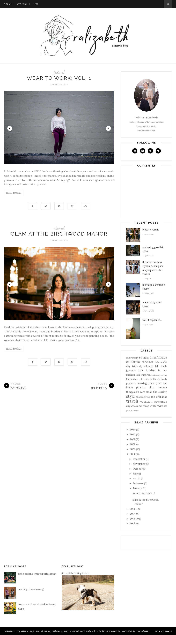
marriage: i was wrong (31, 589)
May (135, 473)
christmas (147, 361)
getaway (131, 370)
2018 (132, 508)
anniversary (132, 357)
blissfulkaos (158, 357)
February (138, 483)
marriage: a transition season (153, 286)
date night (161, 361)
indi (138, 374)
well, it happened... (152, 319)
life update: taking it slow (75, 573)
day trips (132, 366)
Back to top (163, 631)
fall (157, 366)
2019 (132, 454)
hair (141, 370)
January (137, 488)
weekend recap (140, 405)
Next (108, 128)
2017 (132, 513)
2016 (132, 518)
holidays (150, 370)
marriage (142, 383)
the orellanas (159, 396)
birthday (144, 357)
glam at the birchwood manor (59, 234)
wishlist (162, 405)
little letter (144, 379)
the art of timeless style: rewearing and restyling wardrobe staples (152, 268)
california (133, 362)
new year (155, 383)
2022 (132, 439)
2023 (132, 434)
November (139, 463)
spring (163, 391)
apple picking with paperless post (37, 573)
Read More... (13, 192)
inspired (146, 374)
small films (152, 391)
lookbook (155, 379)
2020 (132, 449)
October (138, 468)
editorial (59, 228)
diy (140, 366)
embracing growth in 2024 (153, 249)
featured (59, 72)
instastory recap (159, 375)
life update (132, 379)
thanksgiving (143, 396)
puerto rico (145, 387)
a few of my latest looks (152, 304)
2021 (132, 444)
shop (35, 4)
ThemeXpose (142, 631)
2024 (132, 429)
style (130, 396)
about (8, 4)
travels (132, 401)
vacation (146, 401)
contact (22, 4)
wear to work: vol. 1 (59, 78)
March (136, 478)
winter (154, 405)
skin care (139, 391)
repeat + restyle (150, 229)
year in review (132, 410)
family (164, 366)
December (139, 458)
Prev (9, 128)
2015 (132, 523)
